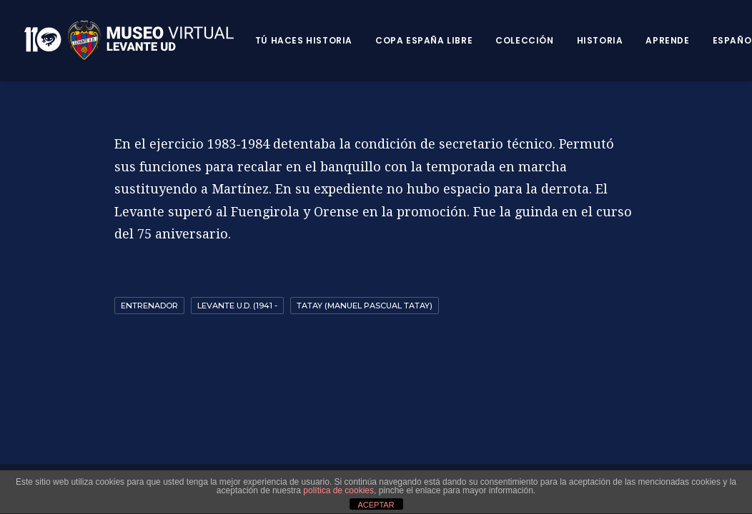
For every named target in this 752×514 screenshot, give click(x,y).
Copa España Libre (424, 40)
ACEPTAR (375, 504)
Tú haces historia (303, 40)
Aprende (667, 40)
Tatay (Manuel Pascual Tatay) (364, 306)
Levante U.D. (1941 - (237, 306)
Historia (600, 40)
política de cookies (338, 490)
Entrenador (149, 306)
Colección (524, 40)
